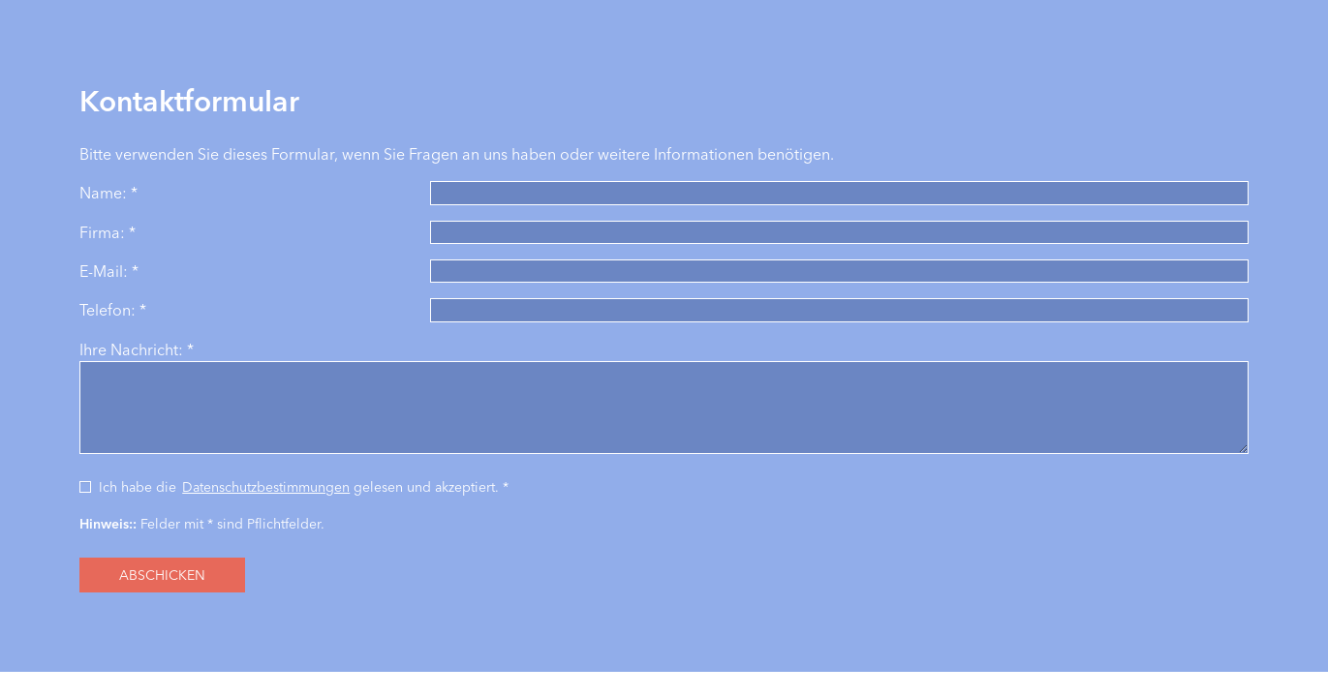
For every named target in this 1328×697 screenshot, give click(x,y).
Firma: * (107, 232)
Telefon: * (112, 309)
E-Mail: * (109, 271)
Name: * (108, 192)
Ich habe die (137, 487)
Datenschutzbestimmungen (266, 487)
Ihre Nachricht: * (136, 349)
